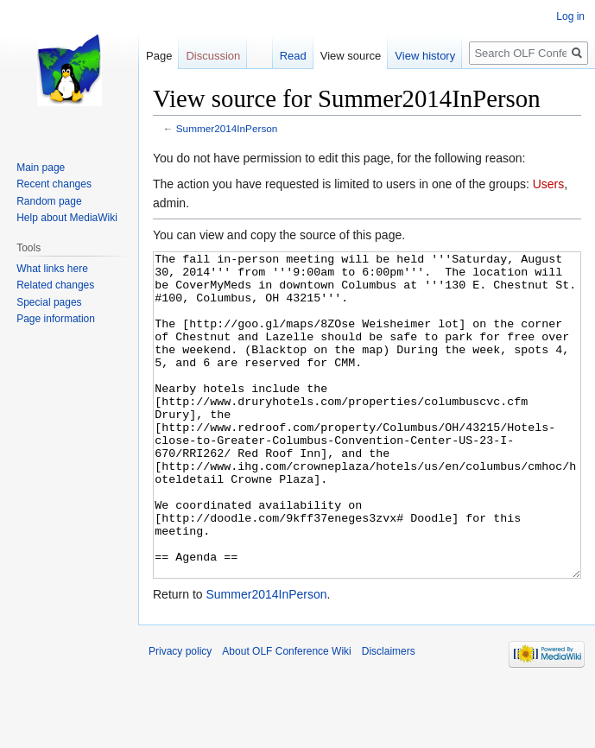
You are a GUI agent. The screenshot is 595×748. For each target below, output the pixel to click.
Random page (48, 201)
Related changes (55, 285)
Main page (40, 168)
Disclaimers (388, 716)
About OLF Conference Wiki (286, 716)
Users (549, 184)
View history (425, 55)
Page (159, 55)
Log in (570, 16)
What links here (52, 269)
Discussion (213, 55)
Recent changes (54, 184)
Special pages (48, 302)
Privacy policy (180, 716)
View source (351, 55)
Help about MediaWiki (66, 218)
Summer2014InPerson (227, 128)
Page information (55, 319)
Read (293, 55)
